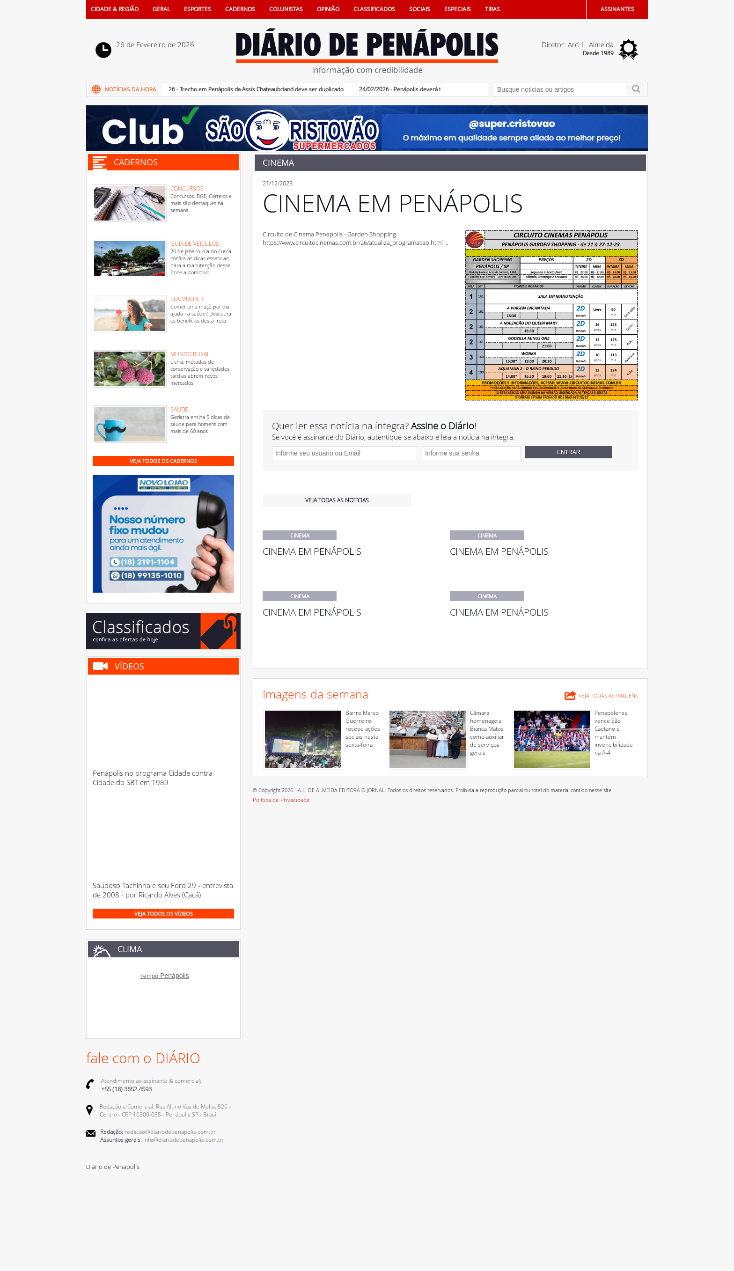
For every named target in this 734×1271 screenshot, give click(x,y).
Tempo (149, 975)
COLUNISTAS (286, 9)
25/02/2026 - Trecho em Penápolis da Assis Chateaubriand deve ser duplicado (247, 89)
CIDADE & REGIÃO (115, 9)
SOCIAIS (419, 9)
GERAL (161, 9)
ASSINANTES (617, 9)
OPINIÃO (328, 9)
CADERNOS (240, 9)
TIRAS (492, 9)
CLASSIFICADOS (374, 9)
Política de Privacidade (281, 800)
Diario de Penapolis (112, 1166)
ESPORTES (197, 9)
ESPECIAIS (457, 9)
